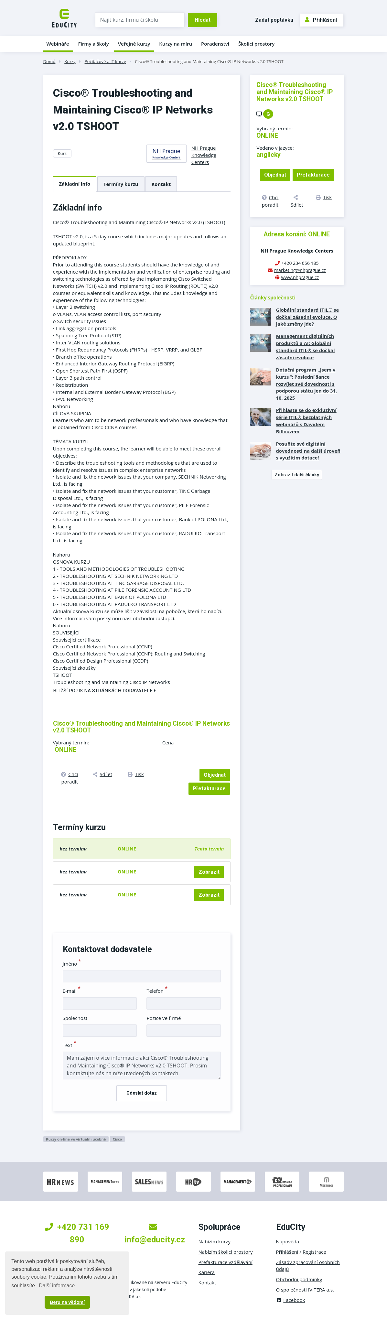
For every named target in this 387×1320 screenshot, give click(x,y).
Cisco (117, 1139)
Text (70, 1045)
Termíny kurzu (120, 184)
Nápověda (287, 1241)
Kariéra (207, 1272)
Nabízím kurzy (215, 1241)
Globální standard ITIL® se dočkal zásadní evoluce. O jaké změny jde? (307, 317)
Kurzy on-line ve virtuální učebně (76, 1139)
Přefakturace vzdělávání (226, 1262)
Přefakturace (209, 788)
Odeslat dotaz (141, 1093)
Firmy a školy (93, 43)
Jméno (72, 963)
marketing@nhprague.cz (300, 270)
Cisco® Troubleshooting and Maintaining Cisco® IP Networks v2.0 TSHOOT (209, 61)
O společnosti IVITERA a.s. (305, 1289)
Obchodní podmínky (299, 1279)
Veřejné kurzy (134, 43)
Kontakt (161, 184)
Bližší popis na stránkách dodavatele (104, 691)
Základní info (75, 183)
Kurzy (69, 61)
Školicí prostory (256, 43)
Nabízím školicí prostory (226, 1252)
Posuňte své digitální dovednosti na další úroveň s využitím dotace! (308, 450)
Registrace (314, 1252)
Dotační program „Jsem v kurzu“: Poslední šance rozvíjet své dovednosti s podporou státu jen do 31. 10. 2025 (306, 383)
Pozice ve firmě (163, 1018)
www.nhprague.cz (300, 277)
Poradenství (215, 43)
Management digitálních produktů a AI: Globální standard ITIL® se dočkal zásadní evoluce (305, 347)
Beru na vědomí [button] (67, 1302)
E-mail (72, 991)
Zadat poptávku (274, 20)
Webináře (58, 43)
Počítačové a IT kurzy (105, 61)
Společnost (75, 1018)
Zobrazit (209, 872)
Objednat (215, 775)
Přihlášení (321, 20)
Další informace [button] (57, 1285)
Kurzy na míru (175, 43)
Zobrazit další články (296, 474)
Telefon (156, 991)
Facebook (290, 1300)
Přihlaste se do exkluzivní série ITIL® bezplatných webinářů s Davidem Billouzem (306, 421)
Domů (49, 61)
